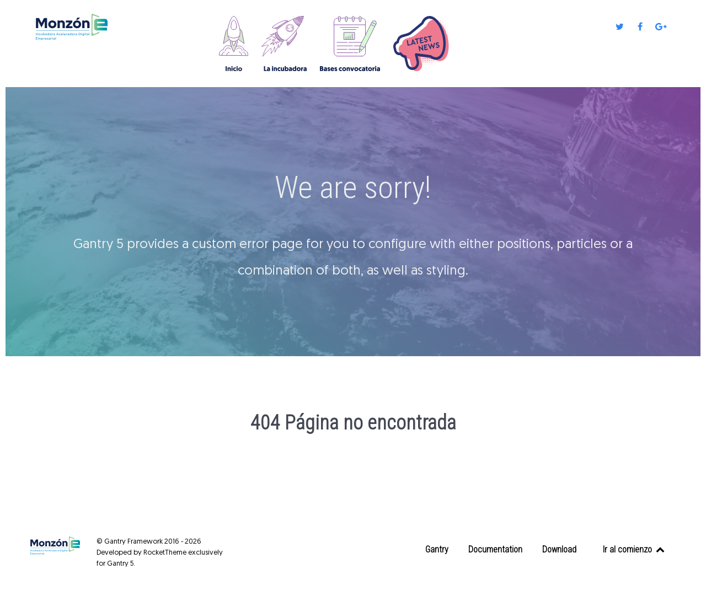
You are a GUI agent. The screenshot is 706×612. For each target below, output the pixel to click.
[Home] (234, 43)
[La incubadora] (285, 43)
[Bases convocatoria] (351, 43)
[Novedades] (423, 43)
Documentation (495, 549)
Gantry (436, 549)
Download (559, 549)
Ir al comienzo (634, 549)
